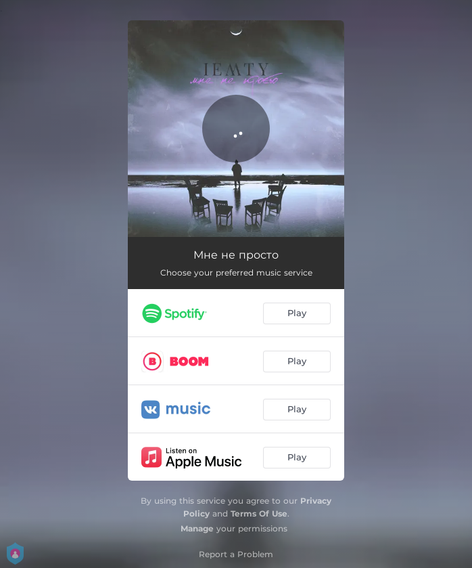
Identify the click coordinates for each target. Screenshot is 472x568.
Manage (197, 528)
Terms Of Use (259, 513)
